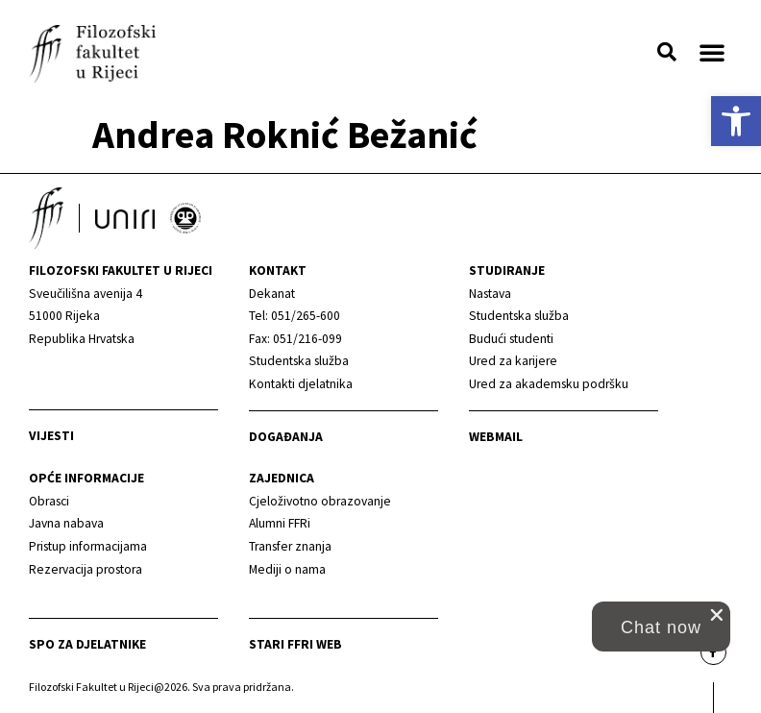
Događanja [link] (286, 437)
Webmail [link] (496, 437)
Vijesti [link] (51, 436)
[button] (666, 51)
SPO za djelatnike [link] (87, 644)
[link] (736, 121)
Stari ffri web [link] (295, 644)
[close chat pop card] (716, 615)
